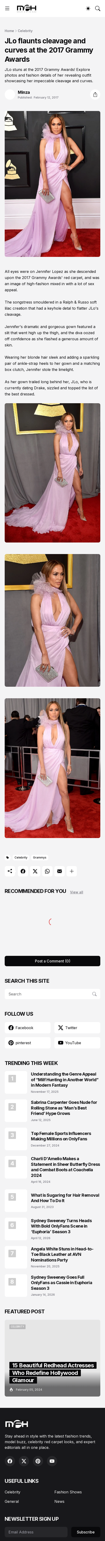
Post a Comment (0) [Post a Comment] (52, 961)
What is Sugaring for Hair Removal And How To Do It (65, 1198)
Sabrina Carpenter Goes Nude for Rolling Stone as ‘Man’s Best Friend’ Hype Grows (64, 1108)
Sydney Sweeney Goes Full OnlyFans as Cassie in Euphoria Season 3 (61, 1283)
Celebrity (25, 31)
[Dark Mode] (88, 8)
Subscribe (86, 1532)
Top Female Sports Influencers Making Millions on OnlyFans (61, 1136)
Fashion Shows (68, 1492)
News (59, 1501)
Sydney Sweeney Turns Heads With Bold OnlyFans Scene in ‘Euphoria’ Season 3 (61, 1226)
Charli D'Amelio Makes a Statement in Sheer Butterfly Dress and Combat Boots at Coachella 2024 (65, 1167)
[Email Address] (36, 1532)
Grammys (39, 857)
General (12, 1501)
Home (9, 31)
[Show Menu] (7, 8)
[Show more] (72, 871)
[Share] (95, 94)
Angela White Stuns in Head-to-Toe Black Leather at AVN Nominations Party (62, 1254)
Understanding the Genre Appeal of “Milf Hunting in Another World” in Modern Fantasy (65, 1080)
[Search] (97, 8)
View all (76, 892)
